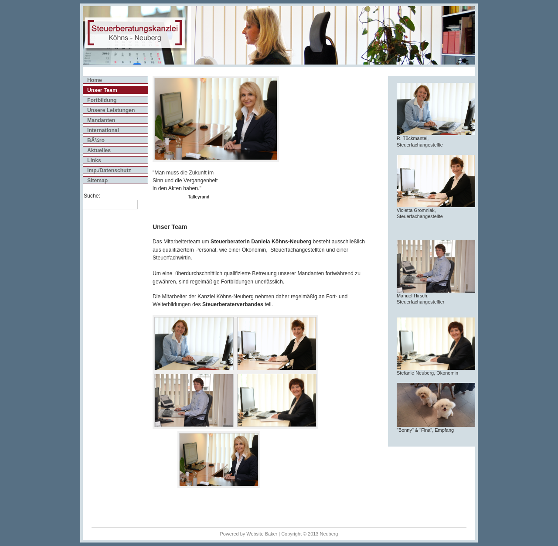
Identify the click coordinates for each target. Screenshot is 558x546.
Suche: (92, 196)
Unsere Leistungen (111, 110)
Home (94, 80)
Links (94, 160)
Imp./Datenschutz (109, 170)
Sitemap (97, 180)
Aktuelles (99, 150)
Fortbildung (102, 100)
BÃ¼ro (96, 140)
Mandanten (101, 120)
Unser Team (102, 90)
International (103, 130)
